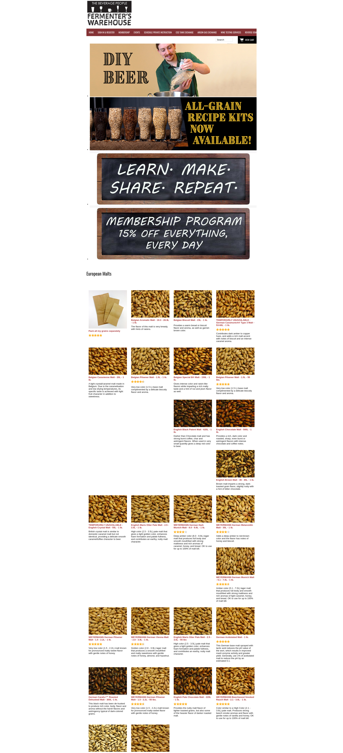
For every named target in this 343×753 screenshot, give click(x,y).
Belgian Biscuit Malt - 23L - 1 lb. (191, 320)
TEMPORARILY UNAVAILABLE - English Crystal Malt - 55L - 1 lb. (106, 526)
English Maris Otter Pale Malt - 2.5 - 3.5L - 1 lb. (150, 526)
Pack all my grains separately (104, 331)
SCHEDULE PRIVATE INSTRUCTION (158, 32)
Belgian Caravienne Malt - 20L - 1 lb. (106, 378)
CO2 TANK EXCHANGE (184, 32)
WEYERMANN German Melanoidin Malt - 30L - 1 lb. (234, 526)
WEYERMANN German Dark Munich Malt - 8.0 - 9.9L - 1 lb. (189, 526)
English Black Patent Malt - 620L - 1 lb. (193, 430)
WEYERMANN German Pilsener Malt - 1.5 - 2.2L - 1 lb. (105, 638)
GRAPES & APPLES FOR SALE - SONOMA (318, 32)
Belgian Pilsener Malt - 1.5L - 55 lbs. (233, 378)
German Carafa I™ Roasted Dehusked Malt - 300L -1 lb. (103, 698)
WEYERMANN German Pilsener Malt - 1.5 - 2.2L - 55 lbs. (148, 698)
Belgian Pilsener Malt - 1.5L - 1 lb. (149, 377)
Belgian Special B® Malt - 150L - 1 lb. (192, 378)
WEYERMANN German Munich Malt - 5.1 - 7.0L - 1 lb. (235, 578)
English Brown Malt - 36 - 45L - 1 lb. (235, 480)
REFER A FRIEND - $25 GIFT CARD (284, 32)
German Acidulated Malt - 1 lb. (232, 637)
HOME (91, 32)
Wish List (115, 40)
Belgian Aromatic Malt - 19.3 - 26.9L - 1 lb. (150, 321)
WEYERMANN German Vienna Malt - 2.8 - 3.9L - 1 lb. (150, 638)
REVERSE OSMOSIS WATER (256, 32)
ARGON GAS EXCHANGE (207, 32)
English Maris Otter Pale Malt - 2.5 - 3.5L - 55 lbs (192, 638)
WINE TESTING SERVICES (231, 32)
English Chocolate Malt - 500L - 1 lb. (234, 430)
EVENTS (137, 32)
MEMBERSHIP (124, 32)
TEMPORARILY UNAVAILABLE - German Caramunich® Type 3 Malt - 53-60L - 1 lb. (235, 322)
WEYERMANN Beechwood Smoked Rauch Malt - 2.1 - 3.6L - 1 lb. (235, 698)
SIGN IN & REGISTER (106, 32)
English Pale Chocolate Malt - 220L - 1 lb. (192, 698)
